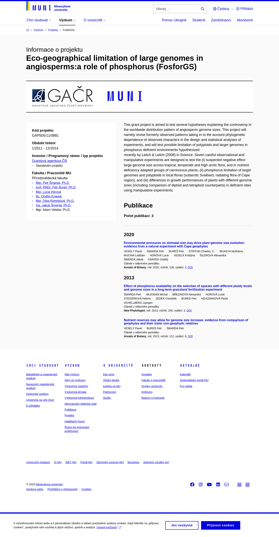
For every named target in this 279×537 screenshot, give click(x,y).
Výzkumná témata (75, 392)
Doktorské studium (37, 393)
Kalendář (185, 374)
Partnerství (109, 392)
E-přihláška (33, 405)
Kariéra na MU (112, 386)
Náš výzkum (72, 374)
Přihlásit (244, 9)
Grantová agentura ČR (49, 161)
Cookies (86, 489)
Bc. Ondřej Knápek (49, 196)
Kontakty (146, 374)
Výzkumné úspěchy (76, 386)
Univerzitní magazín (38, 462)
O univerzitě (118, 365)
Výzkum (72, 365)
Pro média (186, 386)
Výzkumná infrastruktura (79, 397)
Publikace (70, 409)
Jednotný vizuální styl (156, 462)
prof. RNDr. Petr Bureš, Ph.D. (56, 187)
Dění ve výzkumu (75, 380)
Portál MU (86, 462)
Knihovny (147, 392)
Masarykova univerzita (49, 484)
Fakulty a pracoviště (153, 380)
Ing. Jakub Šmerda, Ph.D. (53, 205)
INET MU (71, 462)
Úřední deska (111, 380)
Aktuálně (190, 365)
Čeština (221, 9)
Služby (107, 397)
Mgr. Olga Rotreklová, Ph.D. (55, 200)
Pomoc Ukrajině (174, 20)
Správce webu (34, 489)
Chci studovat (42, 365)
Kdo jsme (108, 374)
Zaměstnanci (221, 20)
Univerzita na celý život (40, 399)
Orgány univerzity (152, 386)
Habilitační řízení (75, 421)
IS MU (58, 462)
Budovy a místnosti (152, 397)
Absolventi (245, 20)
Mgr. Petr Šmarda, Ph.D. (53, 182)
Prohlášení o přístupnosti (62, 489)
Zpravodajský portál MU (194, 380)
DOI (190, 267)
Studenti (198, 20)
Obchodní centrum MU (110, 462)
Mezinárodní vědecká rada (80, 403)
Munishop (133, 462)
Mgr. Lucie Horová (48, 192)
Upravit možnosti (108, 528)
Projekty (69, 415)
